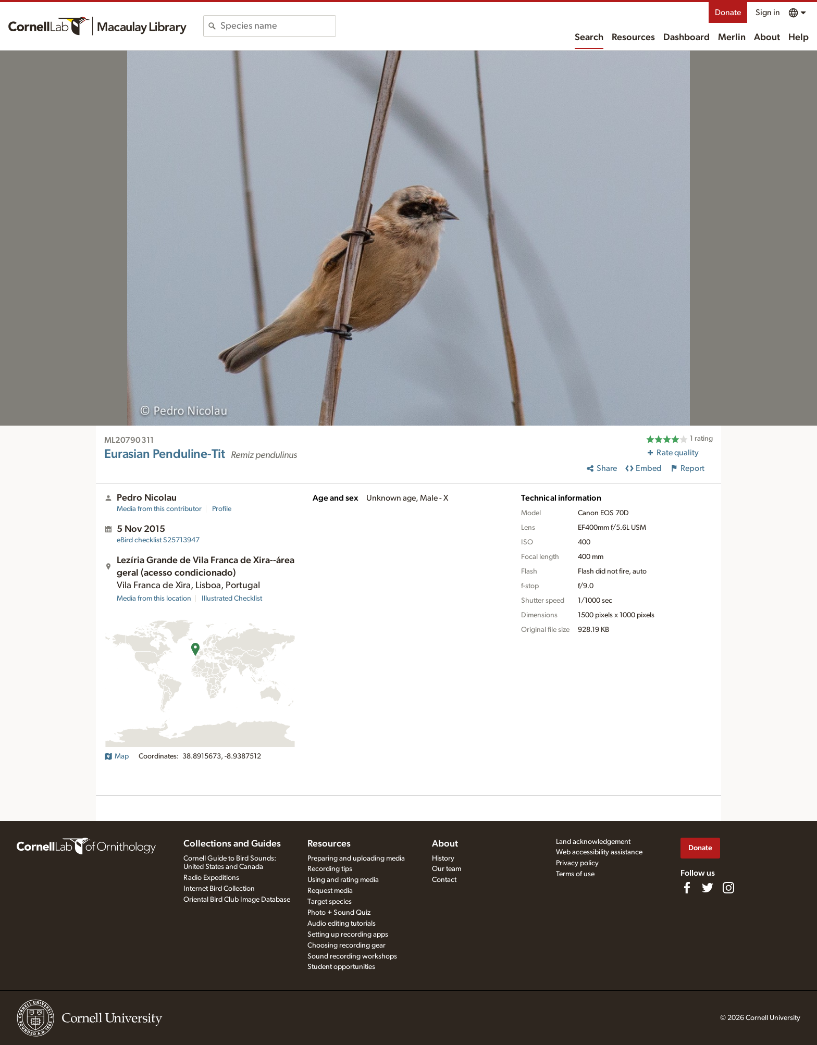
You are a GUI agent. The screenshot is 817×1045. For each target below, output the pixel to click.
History (443, 858)
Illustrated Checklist (232, 598)
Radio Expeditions (211, 877)
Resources (633, 37)
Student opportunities (341, 967)
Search (589, 37)
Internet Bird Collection (219, 888)
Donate (728, 12)
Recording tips (329, 869)
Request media (330, 890)
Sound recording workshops (352, 956)
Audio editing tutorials (341, 923)
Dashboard (686, 37)
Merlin (732, 37)
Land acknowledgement (593, 841)
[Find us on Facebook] (686, 887)
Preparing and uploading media (356, 858)
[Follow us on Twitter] (707, 887)
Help (798, 37)
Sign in (768, 12)
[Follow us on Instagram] (728, 887)
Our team (446, 869)
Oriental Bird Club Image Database (236, 899)
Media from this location (154, 598)
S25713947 (158, 540)
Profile (221, 509)
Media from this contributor (159, 509)
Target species (329, 901)
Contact (444, 880)
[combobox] (278, 26)
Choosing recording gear (346, 945)
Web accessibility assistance (599, 852)
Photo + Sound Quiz (338, 912)
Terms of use (575, 874)
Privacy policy (577, 863)
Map (116, 756)
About (767, 37)
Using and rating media (343, 880)
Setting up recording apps (347, 934)
